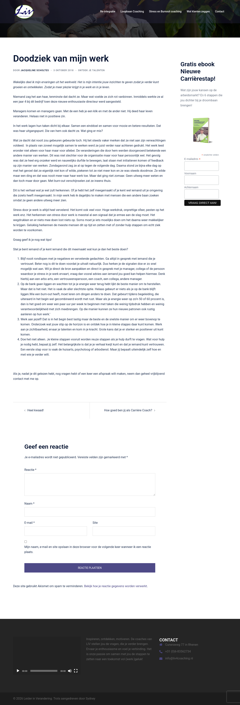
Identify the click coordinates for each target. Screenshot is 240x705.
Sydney (90, 698)
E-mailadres (192, 159)
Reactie (30, 470)
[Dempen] (70, 671)
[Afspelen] (18, 671)
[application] (47, 656)
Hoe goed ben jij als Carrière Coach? (128, 410)
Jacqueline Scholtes (35, 70)
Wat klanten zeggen (198, 11)
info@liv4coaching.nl (179, 658)
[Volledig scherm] (76, 671)
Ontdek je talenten (91, 70)
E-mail (29, 522)
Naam (29, 503)
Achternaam (191, 187)
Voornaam (190, 173)
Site (95, 522)
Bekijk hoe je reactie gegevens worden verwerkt (115, 586)
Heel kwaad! (35, 410)
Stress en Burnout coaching (165, 11)
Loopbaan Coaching (132, 11)
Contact (219, 11)
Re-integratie (107, 11)
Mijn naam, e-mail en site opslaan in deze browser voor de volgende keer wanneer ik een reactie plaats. (87, 549)
